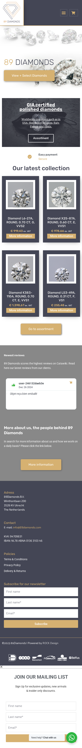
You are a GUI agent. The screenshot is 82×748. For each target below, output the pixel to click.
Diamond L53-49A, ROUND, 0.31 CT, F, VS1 (61, 296)
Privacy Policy (12, 565)
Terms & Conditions (15, 559)
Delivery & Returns (15, 571)
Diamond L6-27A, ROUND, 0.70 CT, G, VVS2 (20, 222)
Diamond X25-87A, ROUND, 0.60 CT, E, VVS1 (61, 222)
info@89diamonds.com (27, 527)
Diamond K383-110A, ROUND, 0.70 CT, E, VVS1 (20, 296)
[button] (63, 12)
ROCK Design (50, 642)
